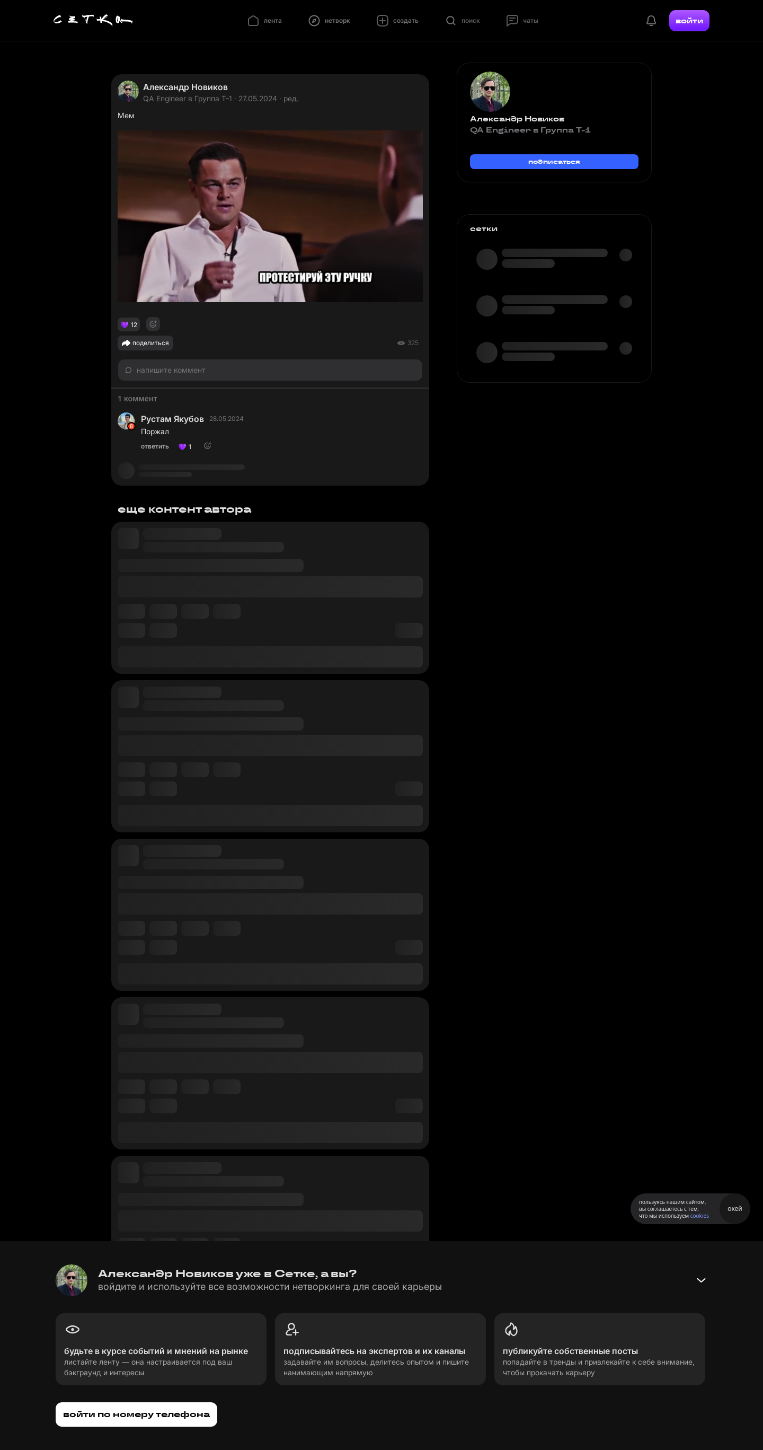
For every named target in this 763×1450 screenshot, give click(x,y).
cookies (699, 1215)
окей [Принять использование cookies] (734, 1208)
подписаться (554, 161)
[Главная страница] (93, 20)
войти (689, 20)
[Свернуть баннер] (701, 1280)
